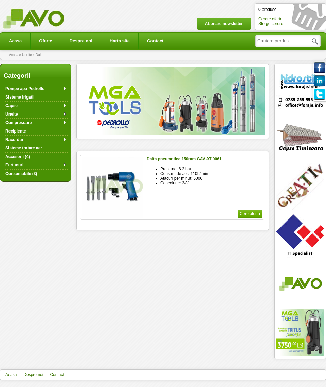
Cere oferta (250, 213)
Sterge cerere (270, 23)
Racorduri (15, 139)
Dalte (39, 55)
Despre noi (81, 40)
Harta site (120, 40)
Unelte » (29, 55)
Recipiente (15, 131)
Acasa (15, 40)
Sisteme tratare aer (23, 148)
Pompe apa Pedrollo (24, 88)
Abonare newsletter (224, 23)
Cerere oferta (270, 19)
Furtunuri (14, 165)
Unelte (11, 114)
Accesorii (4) (17, 156)
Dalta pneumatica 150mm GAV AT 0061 (184, 159)
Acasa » (15, 55)
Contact (155, 40)
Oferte (45, 40)
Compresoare (18, 122)
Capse (11, 105)
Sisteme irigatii (19, 97)
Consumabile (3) (21, 173)
